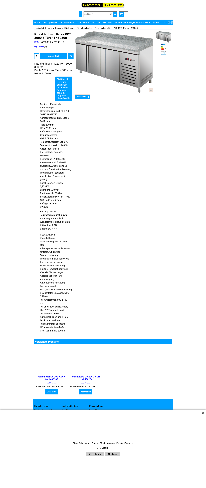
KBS (36, 42)
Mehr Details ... (103, 448)
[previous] (169, 22)
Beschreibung (83, 97)
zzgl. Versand (39, 47)
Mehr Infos (51, 392)
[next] (172, 22)
